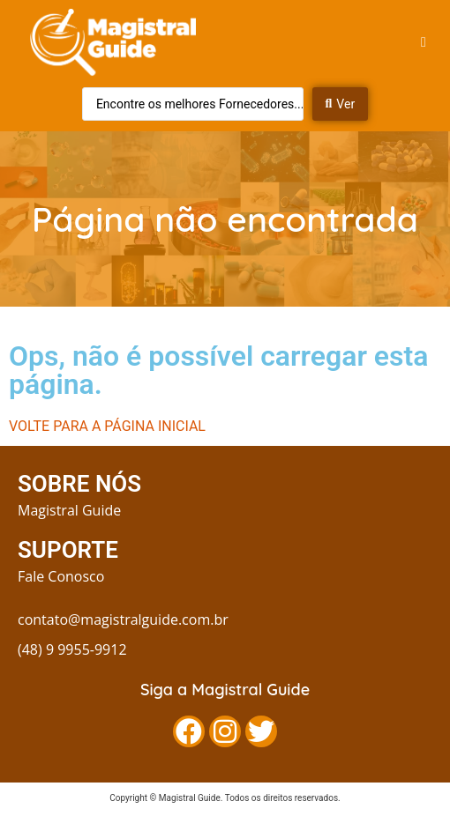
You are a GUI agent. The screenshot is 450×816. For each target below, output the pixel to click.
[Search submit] (340, 104)
